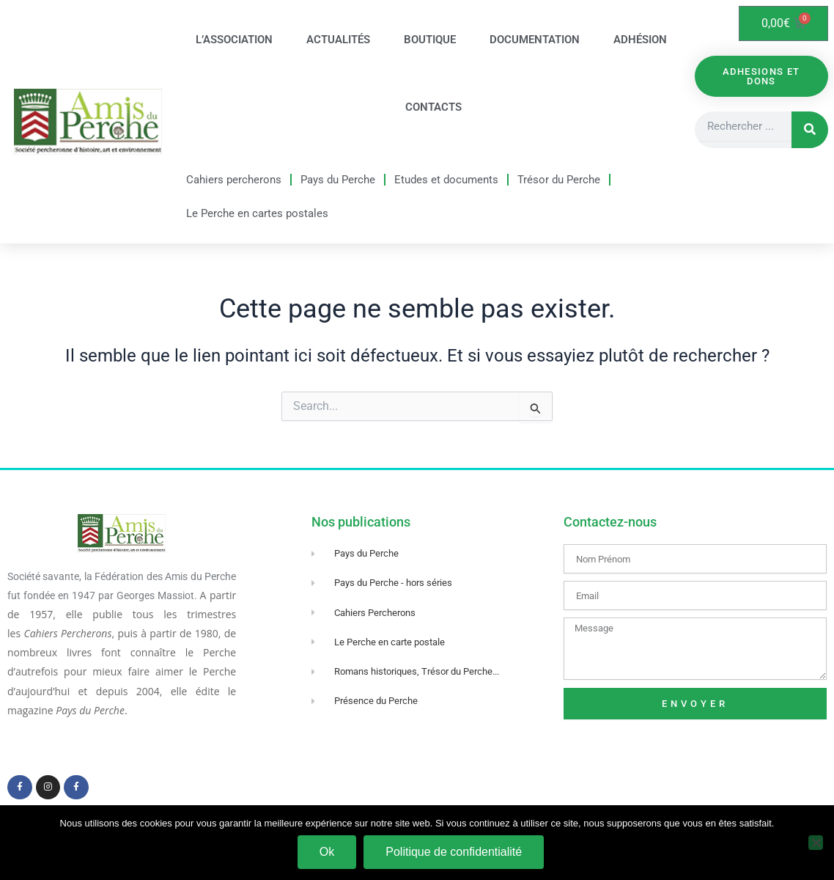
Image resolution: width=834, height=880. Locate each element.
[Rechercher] (809, 129)
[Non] (815, 842)
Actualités (338, 39)
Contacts (433, 107)
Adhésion (640, 39)
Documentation (535, 39)
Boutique (430, 39)
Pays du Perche (337, 179)
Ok (327, 852)
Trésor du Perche (558, 179)
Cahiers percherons (233, 179)
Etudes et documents (446, 179)
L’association (234, 39)
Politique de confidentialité (453, 852)
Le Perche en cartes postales (257, 213)
